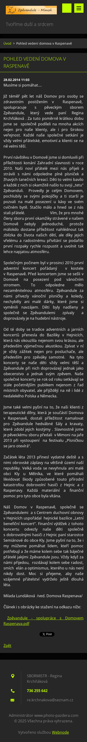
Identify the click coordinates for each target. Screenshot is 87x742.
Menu (79, 8)
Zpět (7, 645)
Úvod (7, 43)
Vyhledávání (66, 8)
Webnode (60, 732)
